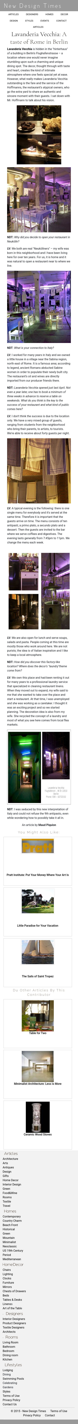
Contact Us (10, 1404)
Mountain (9, 1238)
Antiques (8, 1167)
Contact (50, 1415)
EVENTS (45, 20)
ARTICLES (13, 14)
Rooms (7, 1197)
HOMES (49, 14)
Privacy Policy (11, 1400)
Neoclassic (10, 1246)
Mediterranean (12, 1259)
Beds (6, 1295)
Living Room (10, 1342)
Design (7, 1171)
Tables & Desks (12, 1299)
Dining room (10, 1355)
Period (7, 1255)
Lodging (8, 1370)
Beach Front (10, 1225)
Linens (7, 1304)
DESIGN (14, 20)
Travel (6, 1206)
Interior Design (12, 1184)
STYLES (29, 20)
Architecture (10, 1159)
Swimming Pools (13, 1378)
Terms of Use (11, 1395)
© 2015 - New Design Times (28, 1411)
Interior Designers (14, 1319)
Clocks (7, 1278)
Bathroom (9, 1346)
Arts (5, 1163)
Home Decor (11, 1180)
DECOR (64, 14)
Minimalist (9, 1242)
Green (6, 1188)
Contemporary (12, 1216)
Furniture (8, 1282)
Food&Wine (10, 1193)
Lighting (8, 1274)
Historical (9, 1229)
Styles (6, 1391)
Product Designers (14, 1323)
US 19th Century (13, 1250)
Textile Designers (13, 1327)
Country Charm (12, 1220)
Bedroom (8, 1351)
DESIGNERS (32, 14)
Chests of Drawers (14, 1291)
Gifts (6, 1176)
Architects (9, 1331)
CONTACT (61, 20)
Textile (7, 1201)
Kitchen (7, 1359)
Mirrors (7, 1287)
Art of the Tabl (12, 1308)
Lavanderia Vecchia (35, 34)
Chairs (7, 1270)
